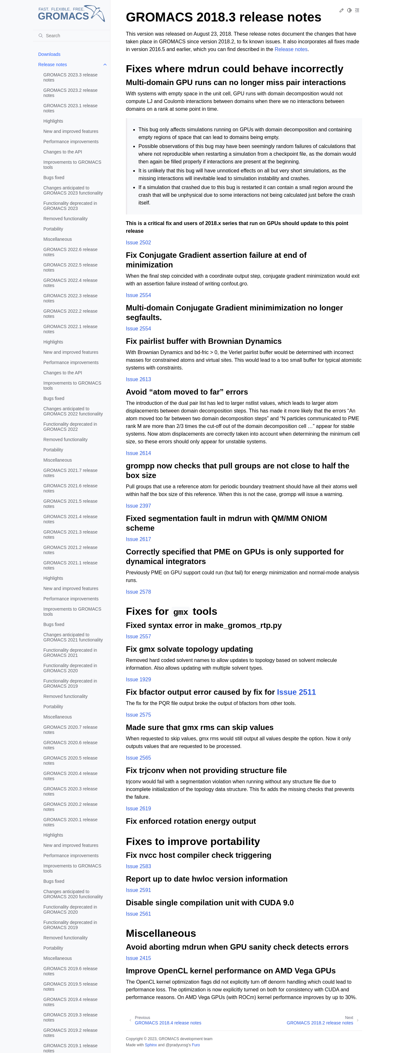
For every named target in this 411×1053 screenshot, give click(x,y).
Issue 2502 (138, 242)
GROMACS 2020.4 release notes (70, 776)
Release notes (52, 64)
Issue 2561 (138, 914)
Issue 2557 (138, 636)
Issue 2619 (138, 808)
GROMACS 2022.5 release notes (70, 267)
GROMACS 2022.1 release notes (70, 329)
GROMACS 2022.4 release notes (70, 283)
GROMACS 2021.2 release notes (70, 550)
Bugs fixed (53, 177)
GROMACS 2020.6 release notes (70, 745)
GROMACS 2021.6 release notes (70, 488)
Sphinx (151, 1045)
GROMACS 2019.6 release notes (70, 971)
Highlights (53, 121)
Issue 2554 (138, 295)
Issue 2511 (296, 692)
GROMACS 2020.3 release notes (70, 791)
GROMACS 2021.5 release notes (70, 504)
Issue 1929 (138, 679)
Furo (196, 1045)
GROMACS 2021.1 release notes (70, 565)
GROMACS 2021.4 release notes (70, 519)
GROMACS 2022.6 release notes (70, 252)
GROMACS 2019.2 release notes (70, 1033)
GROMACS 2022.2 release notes (70, 314)
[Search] (71, 35)
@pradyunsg (177, 1045)
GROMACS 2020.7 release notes (70, 730)
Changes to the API (62, 151)
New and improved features (70, 131)
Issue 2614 (138, 453)
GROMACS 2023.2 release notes (70, 93)
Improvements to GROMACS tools (72, 165)
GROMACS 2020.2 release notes (70, 807)
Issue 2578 (138, 592)
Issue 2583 (138, 866)
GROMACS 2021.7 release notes (70, 473)
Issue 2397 (138, 506)
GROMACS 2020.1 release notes (70, 822)
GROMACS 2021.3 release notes (70, 534)
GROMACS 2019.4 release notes (70, 1002)
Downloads (49, 54)
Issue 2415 (138, 958)
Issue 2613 (138, 379)
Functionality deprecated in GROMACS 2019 (70, 683)
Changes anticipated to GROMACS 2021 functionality (73, 637)
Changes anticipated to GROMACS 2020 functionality (73, 894)
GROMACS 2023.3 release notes (70, 77)
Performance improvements (71, 141)
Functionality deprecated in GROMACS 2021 (70, 653)
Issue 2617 (138, 539)
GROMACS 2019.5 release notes (70, 986)
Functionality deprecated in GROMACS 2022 (70, 427)
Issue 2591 (138, 890)
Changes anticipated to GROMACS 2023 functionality (73, 190)
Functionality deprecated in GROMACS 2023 (70, 206)
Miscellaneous (57, 239)
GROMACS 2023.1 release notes (70, 108)
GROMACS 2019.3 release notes (70, 1017)
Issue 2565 (138, 758)
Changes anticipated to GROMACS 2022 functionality (73, 411)
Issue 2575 (138, 715)
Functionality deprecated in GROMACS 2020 (70, 668)
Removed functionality (65, 218)
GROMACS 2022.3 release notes (70, 298)
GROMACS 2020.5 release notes (70, 760)
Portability (53, 228)
